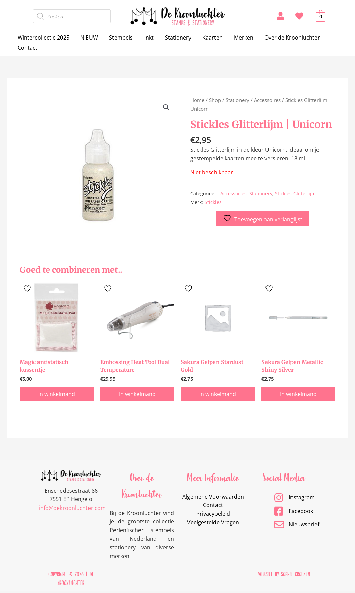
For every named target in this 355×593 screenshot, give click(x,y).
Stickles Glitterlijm (295, 193)
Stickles (213, 202)
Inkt (147, 37)
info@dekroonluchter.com (72, 509)
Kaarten (210, 37)
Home (197, 100)
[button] (166, 107)
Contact (27, 47)
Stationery (176, 37)
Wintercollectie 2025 (43, 37)
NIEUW (88, 37)
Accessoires (267, 100)
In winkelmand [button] (56, 395)
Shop (215, 100)
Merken (240, 37)
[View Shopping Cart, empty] (321, 16)
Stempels (120, 37)
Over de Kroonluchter (288, 37)
